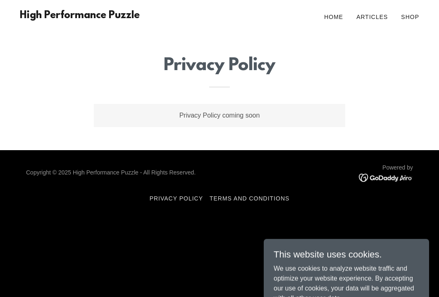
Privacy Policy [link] (176, 198)
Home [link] (333, 17)
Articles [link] (372, 17)
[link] (80, 15)
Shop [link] (410, 17)
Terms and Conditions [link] (249, 198)
